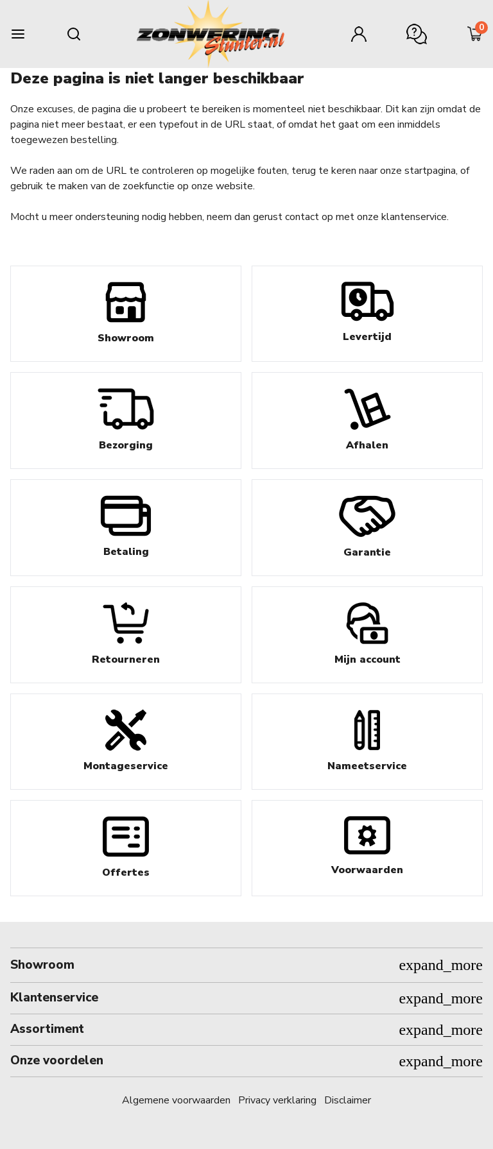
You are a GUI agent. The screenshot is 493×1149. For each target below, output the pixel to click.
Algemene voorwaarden (176, 1100)
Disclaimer (347, 1100)
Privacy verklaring (277, 1100)
